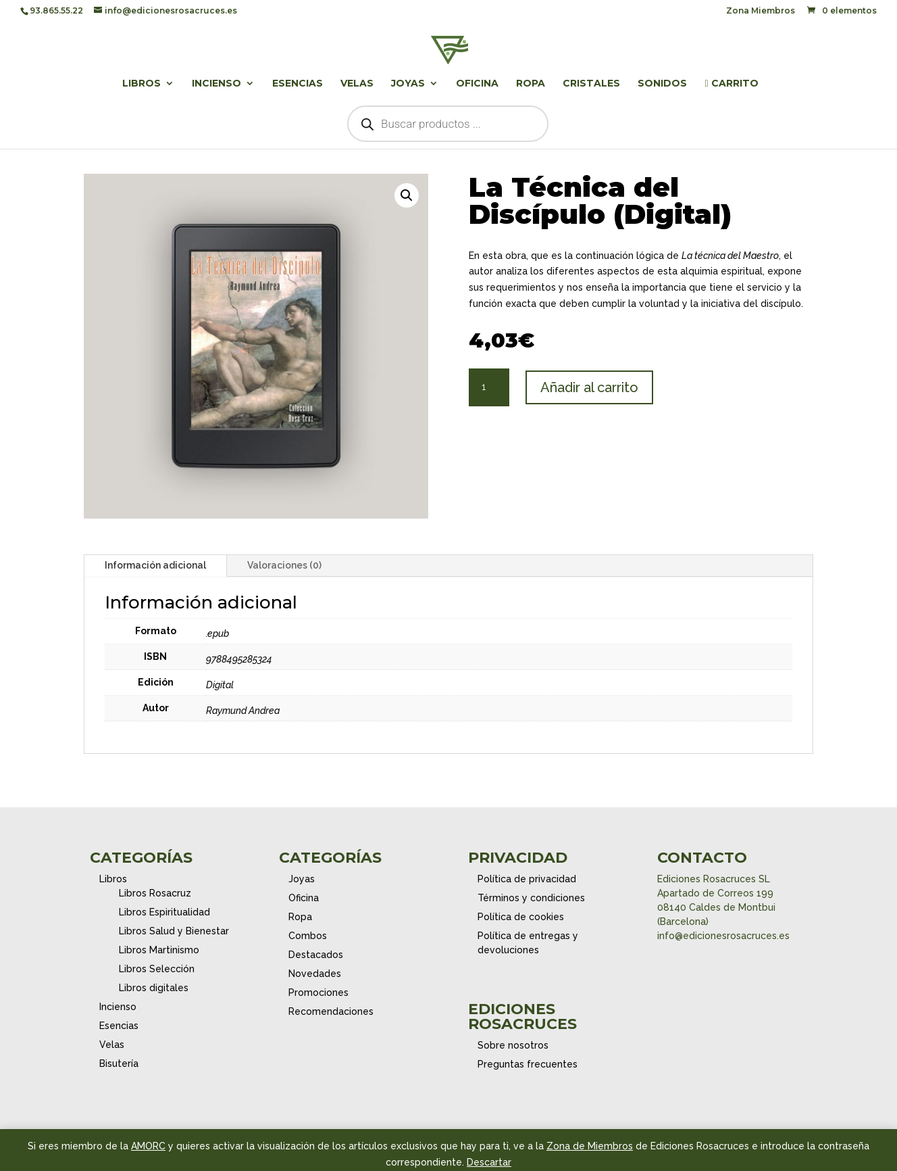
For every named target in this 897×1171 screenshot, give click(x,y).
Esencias (297, 83)
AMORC (148, 1146)
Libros (141, 83)
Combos (307, 935)
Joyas (408, 83)
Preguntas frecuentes (528, 1064)
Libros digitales (153, 987)
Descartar (489, 1162)
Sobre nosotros (513, 1045)
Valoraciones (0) (284, 565)
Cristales (591, 83)
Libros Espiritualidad (164, 912)
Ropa (530, 83)
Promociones (318, 992)
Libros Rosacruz (155, 893)
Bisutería (118, 1063)
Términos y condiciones (531, 897)
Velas (357, 83)
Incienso (216, 83)
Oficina (477, 83)
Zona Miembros (760, 11)
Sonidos (662, 83)
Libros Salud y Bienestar (174, 931)
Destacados (315, 954)
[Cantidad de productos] (489, 387)
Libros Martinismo (159, 950)
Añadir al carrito (589, 387)
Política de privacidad (527, 879)
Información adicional (155, 565)
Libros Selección (157, 968)
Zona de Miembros (589, 1146)
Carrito (731, 83)
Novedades (314, 973)
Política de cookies (521, 916)
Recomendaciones (331, 1011)
